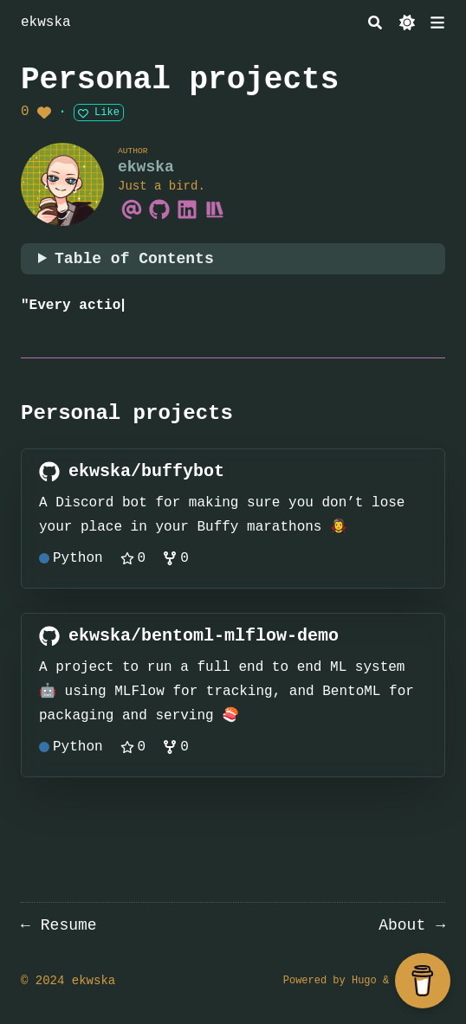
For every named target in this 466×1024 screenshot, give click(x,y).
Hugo (364, 981)
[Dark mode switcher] (407, 22)
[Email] (132, 208)
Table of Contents (134, 258)
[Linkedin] (187, 208)
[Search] (375, 22)
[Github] (159, 208)
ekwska (46, 22)
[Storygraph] (215, 208)
